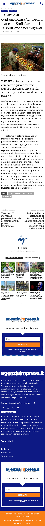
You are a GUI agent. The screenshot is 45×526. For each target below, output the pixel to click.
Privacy (9, 514)
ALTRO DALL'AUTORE (31, 258)
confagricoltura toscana (21, 193)
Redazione (6, 32)
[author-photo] (22, 240)
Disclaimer (35, 514)
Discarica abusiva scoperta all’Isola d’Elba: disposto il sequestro (21, 295)
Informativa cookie (21, 514)
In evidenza (13, 11)
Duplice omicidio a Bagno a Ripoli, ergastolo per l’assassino (21, 275)
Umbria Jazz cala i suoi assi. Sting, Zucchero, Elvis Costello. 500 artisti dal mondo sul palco (36, 295)
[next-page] (24, 304)
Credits (27, 523)
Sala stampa (7, 456)
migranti (6, 196)
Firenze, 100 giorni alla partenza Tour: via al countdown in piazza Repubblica (11, 219)
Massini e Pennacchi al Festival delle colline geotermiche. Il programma (7, 275)
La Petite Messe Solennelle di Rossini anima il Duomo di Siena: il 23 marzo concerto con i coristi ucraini (34, 221)
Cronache (5, 11)
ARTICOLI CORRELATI (14, 258)
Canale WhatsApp (22, 517)
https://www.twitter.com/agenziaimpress (22, 251)
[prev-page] (21, 304)
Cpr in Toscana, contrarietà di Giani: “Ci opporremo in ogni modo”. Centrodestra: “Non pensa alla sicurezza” (7, 296)
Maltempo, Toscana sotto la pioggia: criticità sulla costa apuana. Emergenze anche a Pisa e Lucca (36, 275)
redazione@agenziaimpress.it (22, 403)
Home (2, 8)
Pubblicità (6, 452)
